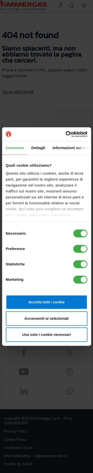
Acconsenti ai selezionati (46, 318)
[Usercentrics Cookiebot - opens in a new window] (66, 134)
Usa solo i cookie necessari (46, 334)
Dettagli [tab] (38, 148)
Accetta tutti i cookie (46, 302)
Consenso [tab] (15, 148)
